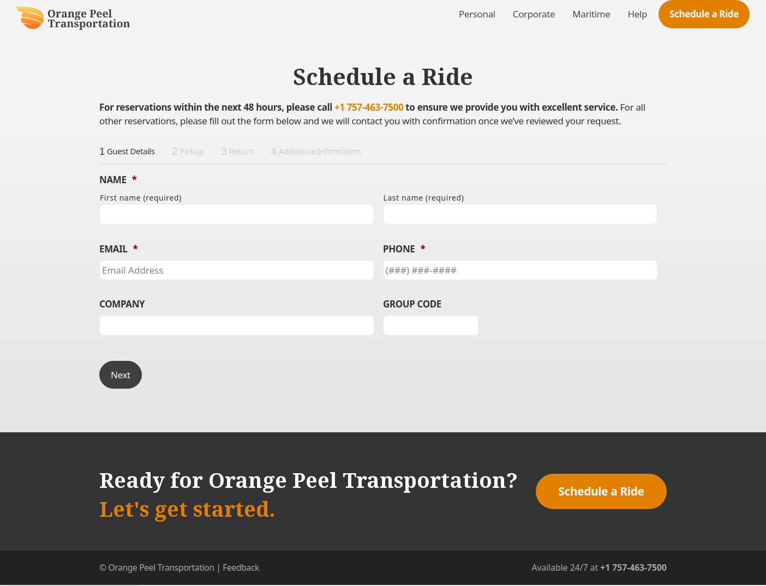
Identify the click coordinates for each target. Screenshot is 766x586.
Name (117, 180)
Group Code (412, 304)
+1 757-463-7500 (368, 107)
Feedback (241, 567)
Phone (404, 249)
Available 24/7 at (599, 567)
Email (118, 249)
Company (122, 304)
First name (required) (141, 197)
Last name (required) (424, 197)
